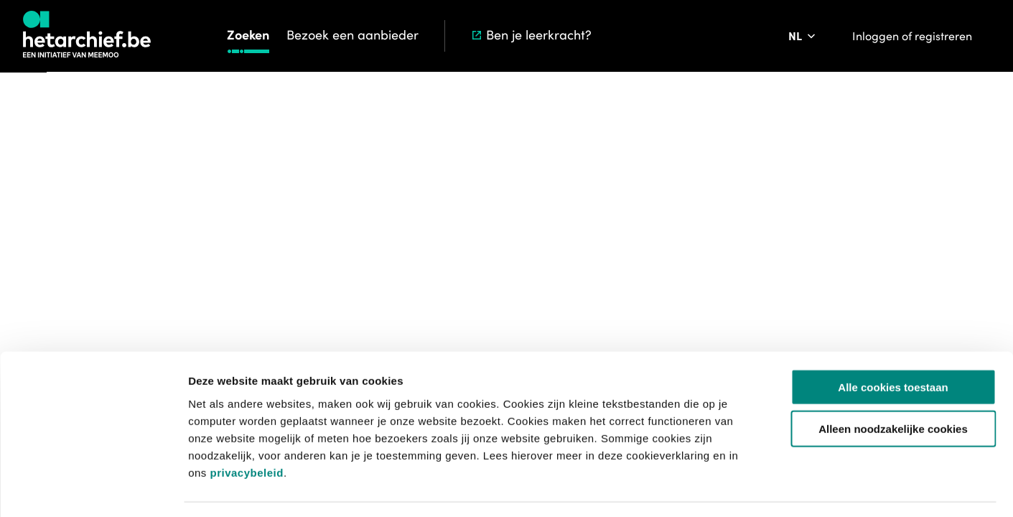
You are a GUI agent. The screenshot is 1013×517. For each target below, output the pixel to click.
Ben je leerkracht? (531, 35)
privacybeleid (246, 430)
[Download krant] (734, 269)
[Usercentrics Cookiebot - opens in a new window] (93, 489)
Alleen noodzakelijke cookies (893, 387)
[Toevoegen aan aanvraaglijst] (817, 269)
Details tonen (776, 489)
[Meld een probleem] (898, 269)
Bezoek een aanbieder (352, 35)
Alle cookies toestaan (893, 345)
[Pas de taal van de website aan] (803, 36)
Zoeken (248, 35)
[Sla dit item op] (858, 269)
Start (686, 140)
